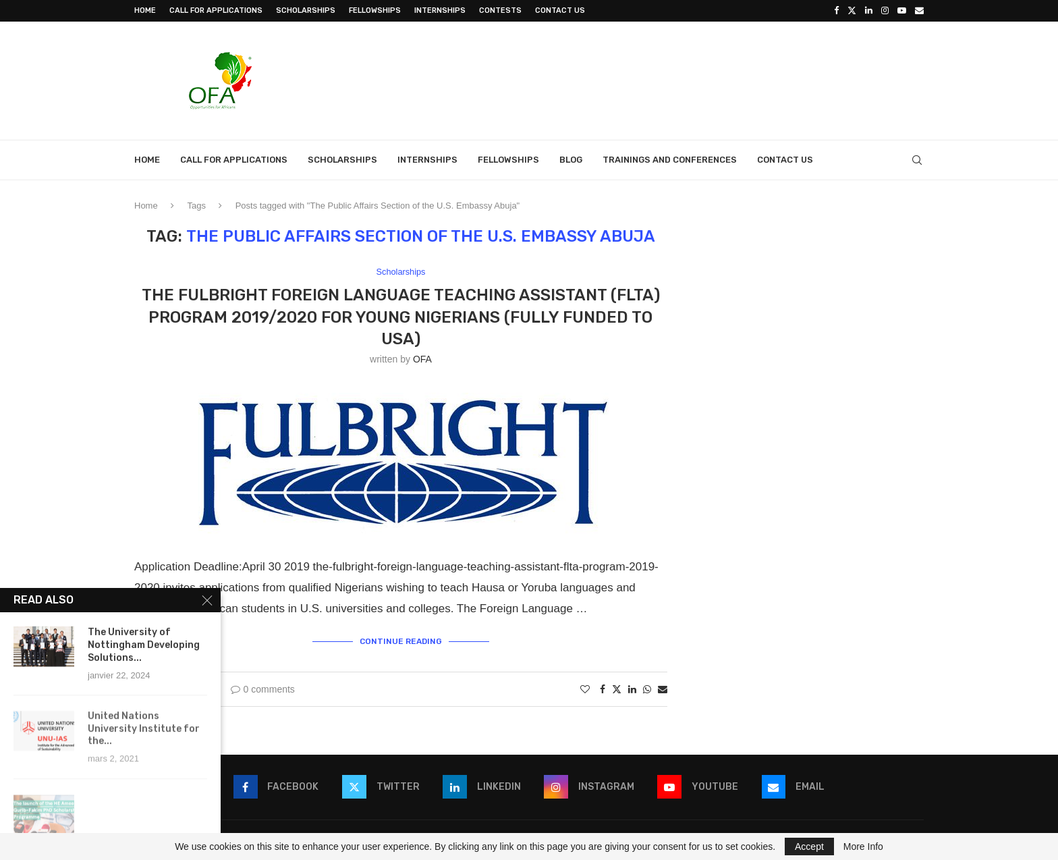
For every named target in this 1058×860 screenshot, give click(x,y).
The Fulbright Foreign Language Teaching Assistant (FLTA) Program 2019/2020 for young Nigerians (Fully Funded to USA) (401, 317)
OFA (422, 359)
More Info (863, 846)
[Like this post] (585, 689)
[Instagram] (885, 11)
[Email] (919, 11)
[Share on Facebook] (602, 689)
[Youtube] (901, 11)
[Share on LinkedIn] (632, 689)
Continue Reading (401, 641)
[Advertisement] (678, 79)
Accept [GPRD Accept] (809, 846)
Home (145, 10)
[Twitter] (851, 11)
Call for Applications (215, 10)
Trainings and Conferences (670, 160)
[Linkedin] (868, 11)
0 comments (263, 689)
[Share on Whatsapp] (647, 689)
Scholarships (305, 10)
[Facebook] (836, 11)
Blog (570, 160)
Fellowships (375, 10)
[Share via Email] (662, 689)
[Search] (917, 160)
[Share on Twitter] (616, 689)
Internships (440, 10)
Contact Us (560, 10)
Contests (500, 10)
